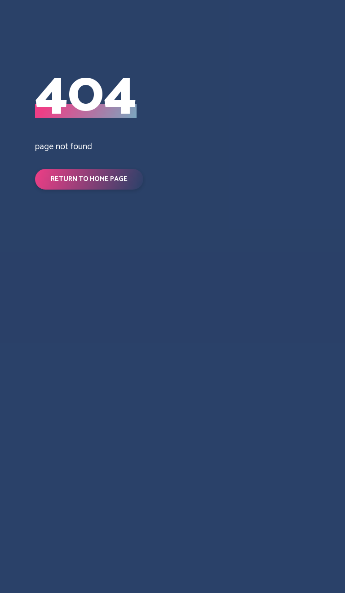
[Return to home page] (44, 306)
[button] (89, 179)
